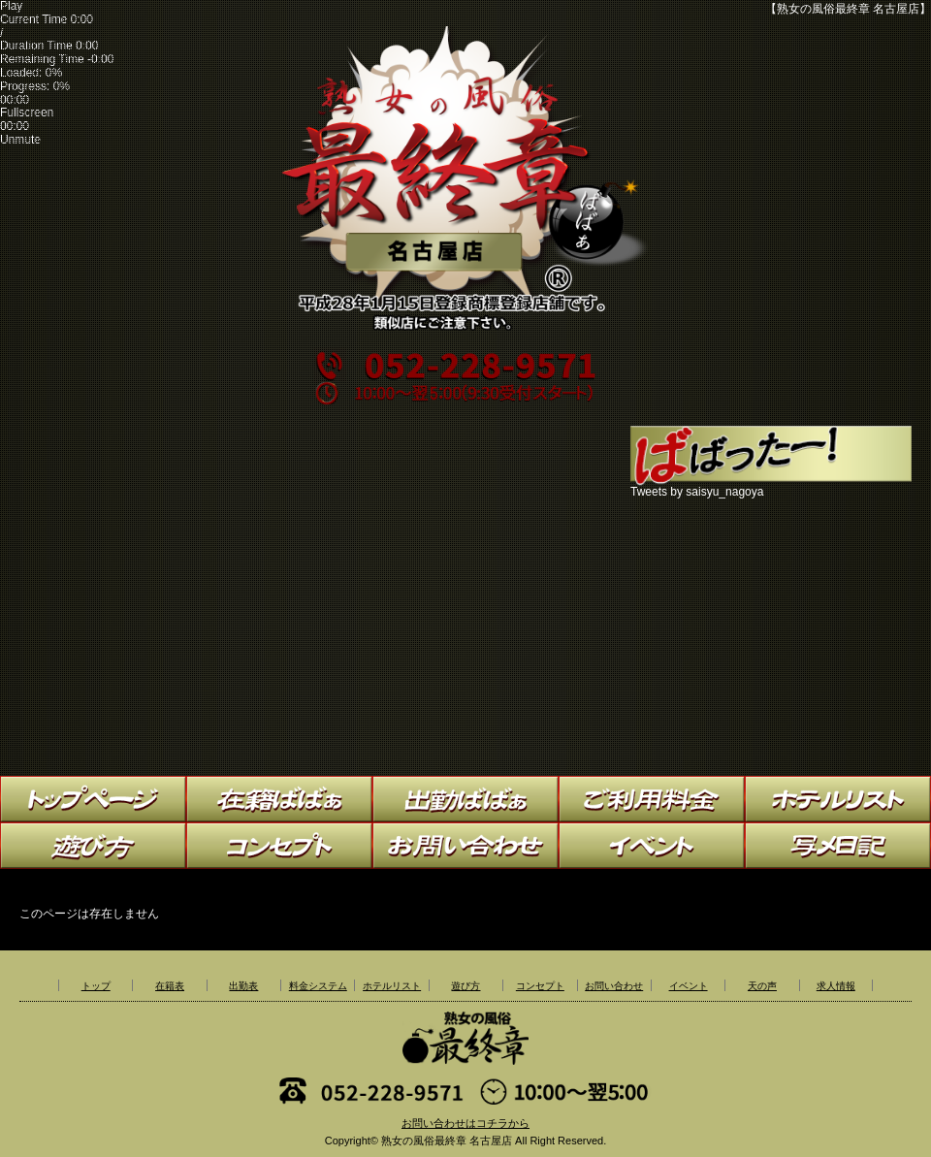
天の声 (762, 985)
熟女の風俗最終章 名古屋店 (446, 1140)
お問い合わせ (614, 985)
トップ (96, 985)
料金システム (318, 985)
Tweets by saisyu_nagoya (696, 491)
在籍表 (169, 985)
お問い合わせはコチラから (465, 1123)
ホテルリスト (392, 985)
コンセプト (540, 985)
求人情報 (836, 985)
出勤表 (243, 985)
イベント (688, 985)
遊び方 (465, 985)
